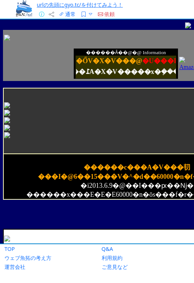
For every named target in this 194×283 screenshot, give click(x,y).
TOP (9, 248)
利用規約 (112, 257)
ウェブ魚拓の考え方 (27, 257)
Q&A (107, 248)
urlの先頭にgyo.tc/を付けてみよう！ (80, 4)
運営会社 (14, 266)
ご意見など (115, 266)
